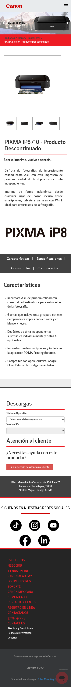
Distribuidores (19, 581)
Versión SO (12, 424)
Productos (9, 38)
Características (18, 258)
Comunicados (47, 268)
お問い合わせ (17, 618)
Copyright (13, 638)
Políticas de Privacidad (19, 633)
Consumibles (20, 268)
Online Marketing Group (48, 679)
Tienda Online (18, 571)
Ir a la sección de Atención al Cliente (29, 467)
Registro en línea (21, 607)
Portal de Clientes (22, 602)
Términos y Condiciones (20, 628)
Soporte (14, 586)
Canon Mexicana (20, 592)
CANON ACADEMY (20, 576)
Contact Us (16, 623)
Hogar (21, 38)
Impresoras (34, 38)
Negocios (15, 565)
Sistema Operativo (16, 413)
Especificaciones (49, 258)
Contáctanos (18, 613)
